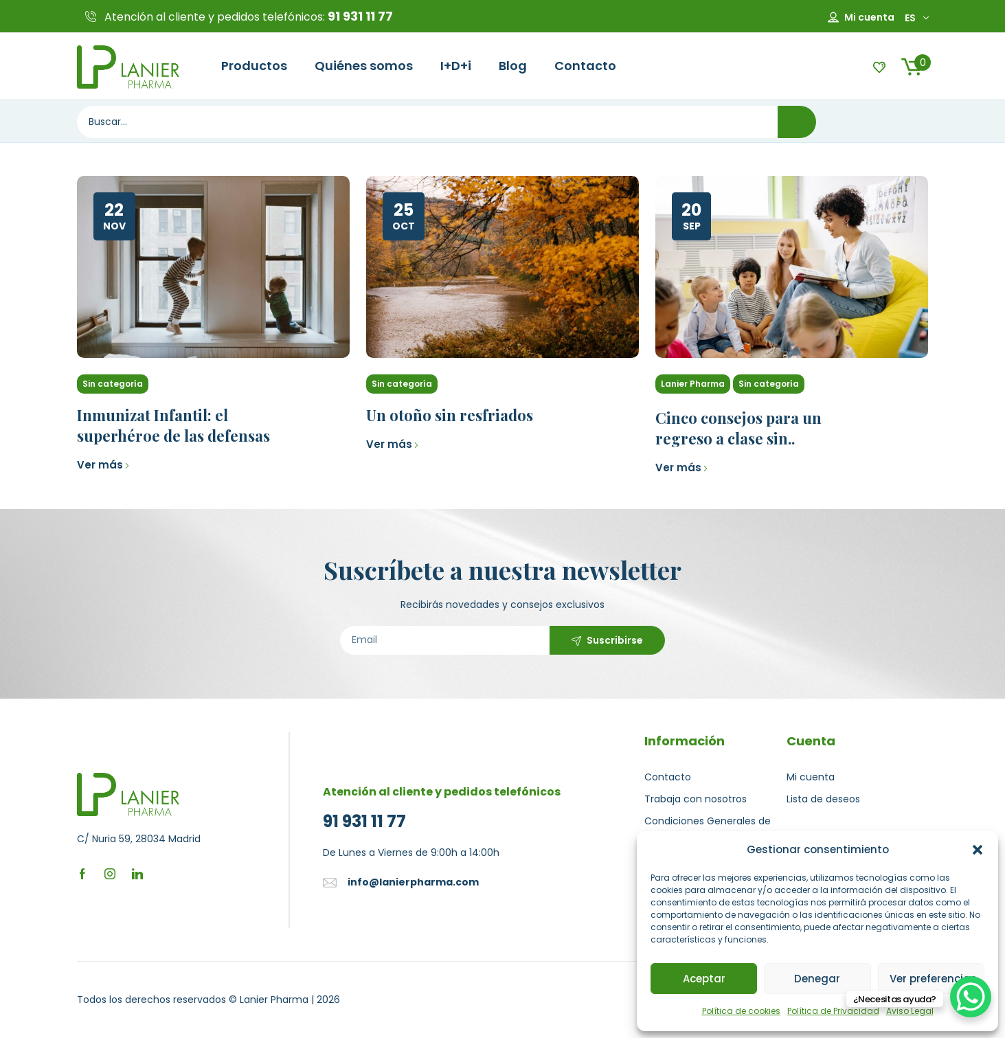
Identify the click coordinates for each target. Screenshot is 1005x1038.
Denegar (817, 978)
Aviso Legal (910, 1011)
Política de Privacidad (833, 1011)
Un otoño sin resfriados (449, 415)
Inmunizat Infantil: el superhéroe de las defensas (173, 425)
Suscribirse (615, 640)
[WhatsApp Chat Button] (970, 996)
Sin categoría (112, 384)
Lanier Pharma (693, 384)
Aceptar (704, 978)
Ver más (103, 465)
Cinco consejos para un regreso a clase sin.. (738, 428)
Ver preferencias (933, 978)
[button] (977, 850)
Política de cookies (741, 1011)
